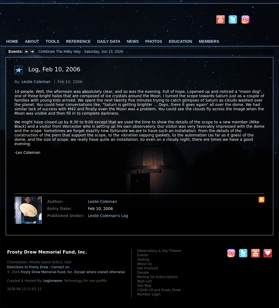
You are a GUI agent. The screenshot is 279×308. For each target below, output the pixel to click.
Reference (78, 41)
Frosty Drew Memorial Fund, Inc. (73, 272)
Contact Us (60, 267)
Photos (153, 41)
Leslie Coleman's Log (108, 216)
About (32, 41)
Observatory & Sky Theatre (159, 251)
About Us (144, 264)
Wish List (144, 281)
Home (12, 41)
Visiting (143, 259)
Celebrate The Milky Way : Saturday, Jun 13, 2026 (80, 51)
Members (209, 41)
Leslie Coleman (36, 82)
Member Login (148, 294)
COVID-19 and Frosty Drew (158, 290)
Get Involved (147, 268)
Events (142, 255)
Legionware (52, 281)
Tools (52, 41)
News (133, 41)
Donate (143, 273)
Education (180, 41)
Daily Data (108, 41)
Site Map (144, 286)
